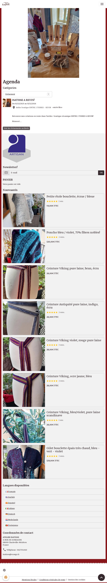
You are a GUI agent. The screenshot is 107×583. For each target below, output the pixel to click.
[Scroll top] (101, 577)
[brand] (6, 4)
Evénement (10, 94)
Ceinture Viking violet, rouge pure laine (74, 340)
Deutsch (10, 514)
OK (101, 172)
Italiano (10, 508)
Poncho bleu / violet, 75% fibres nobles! (73, 232)
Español (10, 503)
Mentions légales (29, 580)
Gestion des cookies (76, 580)
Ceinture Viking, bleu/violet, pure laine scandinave (73, 414)
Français (10, 491)
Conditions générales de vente (52, 580)
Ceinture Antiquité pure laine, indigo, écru (72, 306)
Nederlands (11, 520)
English (10, 497)
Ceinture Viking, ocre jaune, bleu (69, 376)
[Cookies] (6, 577)
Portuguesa (11, 525)
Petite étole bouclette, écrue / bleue (70, 196)
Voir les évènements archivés (16, 128)
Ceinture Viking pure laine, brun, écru (73, 268)
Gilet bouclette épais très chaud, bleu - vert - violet (73, 450)
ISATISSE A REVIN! (23, 100)
